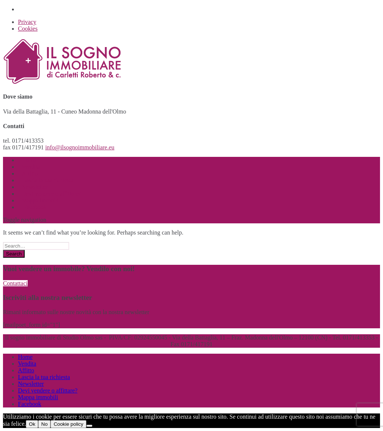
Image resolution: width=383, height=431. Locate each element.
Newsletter (31, 384)
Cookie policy (68, 424)
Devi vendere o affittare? (47, 390)
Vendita (27, 363)
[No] (89, 426)
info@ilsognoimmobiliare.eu (79, 147)
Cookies (27, 28)
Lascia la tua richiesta (44, 377)
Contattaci (15, 283)
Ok (32, 424)
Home (25, 357)
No (44, 424)
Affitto (26, 370)
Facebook (34, 207)
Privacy (27, 22)
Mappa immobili (38, 397)
